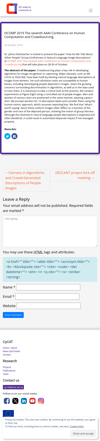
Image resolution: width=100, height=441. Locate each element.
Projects (7, 367)
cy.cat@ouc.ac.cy (13, 387)
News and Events (11, 351)
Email (8, 296)
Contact (7, 354)
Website (9, 305)
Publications (9, 370)
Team (6, 374)
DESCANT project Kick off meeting (75, 175)
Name (9, 287)
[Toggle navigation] (91, 10)
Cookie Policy (77, 426)
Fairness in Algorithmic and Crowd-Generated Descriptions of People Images (25, 180)
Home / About (10, 348)
